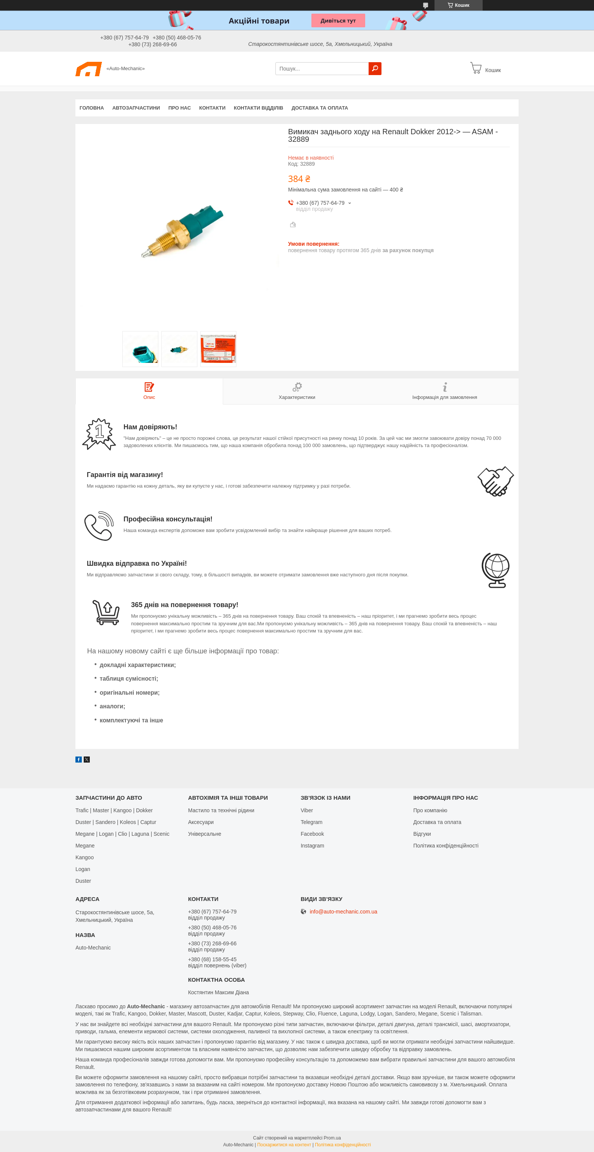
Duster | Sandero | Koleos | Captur (115, 822)
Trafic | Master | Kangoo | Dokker (114, 810)
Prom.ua (332, 1138)
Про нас (179, 108)
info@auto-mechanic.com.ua (343, 912)
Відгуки (422, 834)
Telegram (312, 822)
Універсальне (204, 834)
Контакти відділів (258, 108)
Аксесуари (201, 822)
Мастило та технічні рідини (221, 810)
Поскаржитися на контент (284, 1144)
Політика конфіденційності (445, 846)
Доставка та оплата (320, 108)
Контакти (212, 108)
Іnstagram (312, 846)
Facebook (312, 834)
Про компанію (430, 810)
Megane (85, 846)
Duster (83, 881)
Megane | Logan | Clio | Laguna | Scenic (122, 834)
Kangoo (84, 857)
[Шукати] (375, 68)
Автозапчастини (136, 108)
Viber (307, 810)
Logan (82, 869)
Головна (92, 108)
